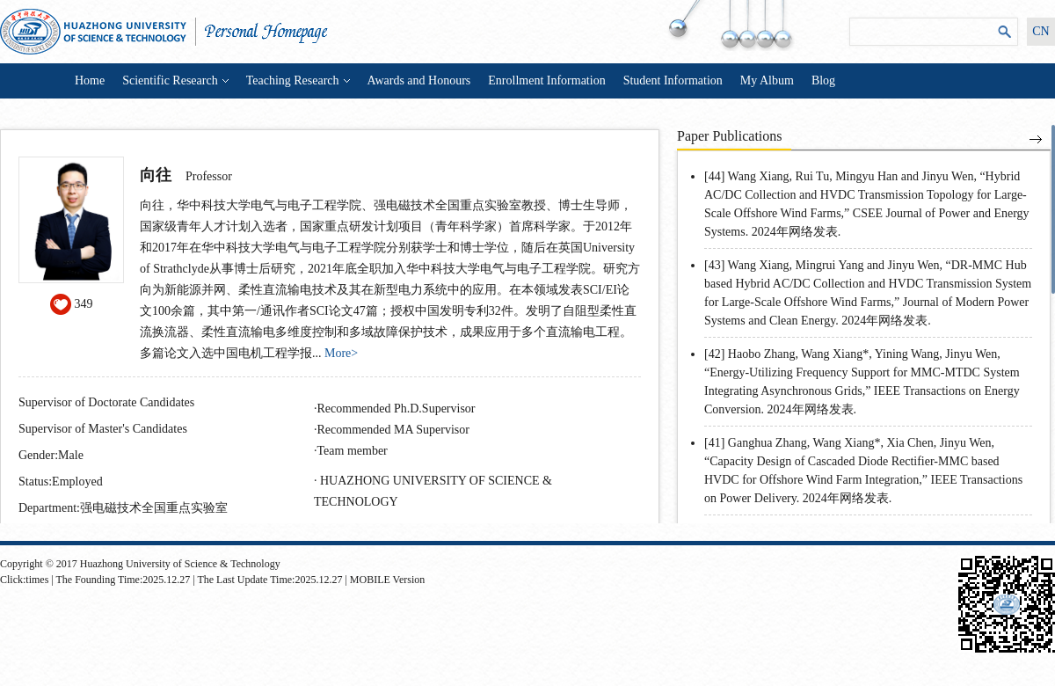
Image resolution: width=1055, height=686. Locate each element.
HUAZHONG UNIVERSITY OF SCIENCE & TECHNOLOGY (433, 491)
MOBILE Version (387, 579)
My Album (767, 80)
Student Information (673, 80)
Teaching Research (298, 80)
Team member (352, 450)
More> (341, 353)
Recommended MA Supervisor (393, 429)
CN (1040, 31)
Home (90, 80)
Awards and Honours (419, 80)
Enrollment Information (546, 80)
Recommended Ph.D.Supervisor (396, 408)
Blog (823, 80)
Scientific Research (175, 80)
